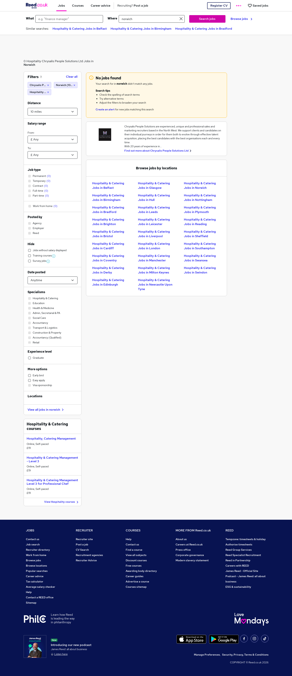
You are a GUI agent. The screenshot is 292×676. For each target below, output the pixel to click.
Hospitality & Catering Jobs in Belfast (80, 29)
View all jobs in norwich (46, 410)
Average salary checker (40, 586)
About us (181, 539)
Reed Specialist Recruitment (243, 555)
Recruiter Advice (86, 560)
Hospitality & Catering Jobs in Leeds (154, 209)
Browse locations (36, 565)
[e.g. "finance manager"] (69, 19)
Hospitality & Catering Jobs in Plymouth (200, 209)
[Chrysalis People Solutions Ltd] (39, 85)
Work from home (36, 555)
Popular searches (37, 571)
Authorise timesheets (238, 544)
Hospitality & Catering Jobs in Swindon (200, 270)
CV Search (82, 549)
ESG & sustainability (238, 586)
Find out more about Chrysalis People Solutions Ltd (156, 150)
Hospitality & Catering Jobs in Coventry (108, 258)
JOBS (30, 530)
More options (37, 369)
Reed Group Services (238, 549)
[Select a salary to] (52, 155)
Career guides (134, 576)
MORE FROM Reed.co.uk (193, 530)
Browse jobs (241, 19)
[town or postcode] (152, 19)
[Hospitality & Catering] (39, 92)
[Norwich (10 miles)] (65, 85)
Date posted (36, 272)
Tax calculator (34, 581)
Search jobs (207, 19)
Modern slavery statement (192, 560)
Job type (34, 170)
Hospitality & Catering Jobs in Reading (200, 222)
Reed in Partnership (237, 560)
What (30, 18)
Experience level (40, 352)
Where (112, 18)
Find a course (134, 549)
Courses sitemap (136, 586)
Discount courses (136, 560)
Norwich (29, 65)
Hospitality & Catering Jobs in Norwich (200, 185)
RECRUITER (84, 530)
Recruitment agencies (89, 555)
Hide (31, 244)
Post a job (82, 544)
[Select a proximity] (52, 111)
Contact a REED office (39, 597)
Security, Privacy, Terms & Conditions (245, 654)
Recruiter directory (38, 549)
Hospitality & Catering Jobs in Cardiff (108, 246)
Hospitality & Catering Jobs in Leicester (154, 222)
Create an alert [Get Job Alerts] (105, 109)
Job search (33, 544)
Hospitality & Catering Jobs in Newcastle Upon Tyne (155, 284)
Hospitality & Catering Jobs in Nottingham (200, 197)
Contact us (32, 539)
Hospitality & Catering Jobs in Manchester (154, 258)
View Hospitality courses (61, 502)
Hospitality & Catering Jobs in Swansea (200, 258)
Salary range (37, 123)
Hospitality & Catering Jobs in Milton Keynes (154, 270)
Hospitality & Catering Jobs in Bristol (108, 234)
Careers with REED (237, 565)
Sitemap (31, 602)
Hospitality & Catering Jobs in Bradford (203, 29)
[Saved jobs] (258, 5)
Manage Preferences (207, 654)
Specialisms (36, 292)
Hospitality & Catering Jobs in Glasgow (154, 185)
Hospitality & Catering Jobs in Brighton (108, 222)
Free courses (134, 565)
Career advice (34, 576)
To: (29, 148)
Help (29, 592)
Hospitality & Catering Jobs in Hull (154, 197)
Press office (183, 549)
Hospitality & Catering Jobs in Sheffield (200, 234)
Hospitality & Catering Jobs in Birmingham (141, 29)
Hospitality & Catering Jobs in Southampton (200, 246)
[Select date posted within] (52, 280)
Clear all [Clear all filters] (71, 77)
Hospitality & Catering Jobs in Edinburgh (108, 282)
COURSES (133, 530)
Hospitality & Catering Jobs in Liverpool (154, 234)
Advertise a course (137, 581)
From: (31, 132)
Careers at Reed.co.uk (189, 544)
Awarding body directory (141, 571)
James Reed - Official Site (241, 571)
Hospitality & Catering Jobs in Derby (108, 270)
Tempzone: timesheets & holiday (245, 539)
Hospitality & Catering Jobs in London (154, 246)
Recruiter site (84, 539)
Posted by (35, 217)
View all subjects (136, 555)
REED (229, 530)
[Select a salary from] (52, 139)
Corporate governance (190, 555)
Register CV (219, 6)
